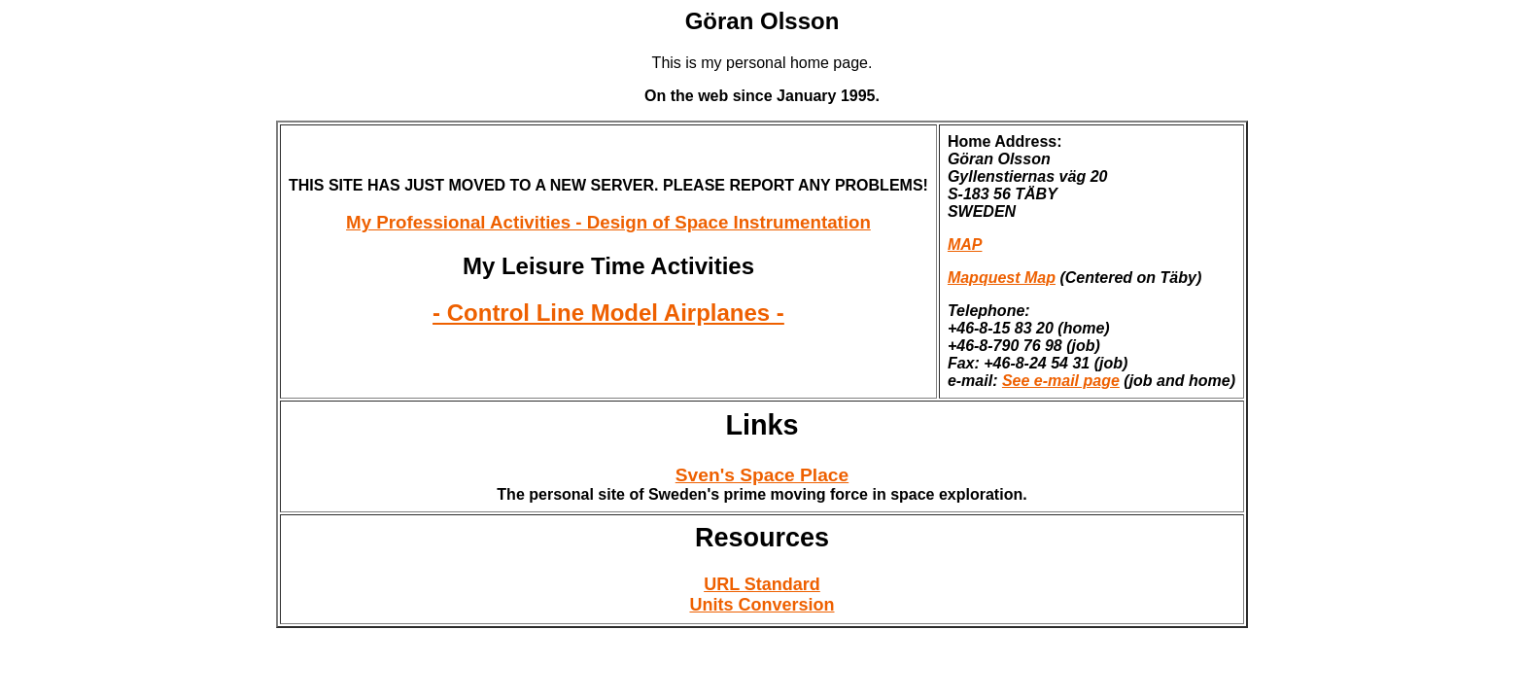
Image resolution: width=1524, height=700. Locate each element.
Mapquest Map (1002, 277)
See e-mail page (1061, 380)
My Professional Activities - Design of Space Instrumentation (608, 222)
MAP (965, 244)
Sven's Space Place (762, 475)
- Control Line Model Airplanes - (608, 312)
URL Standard (762, 584)
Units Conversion (761, 604)
